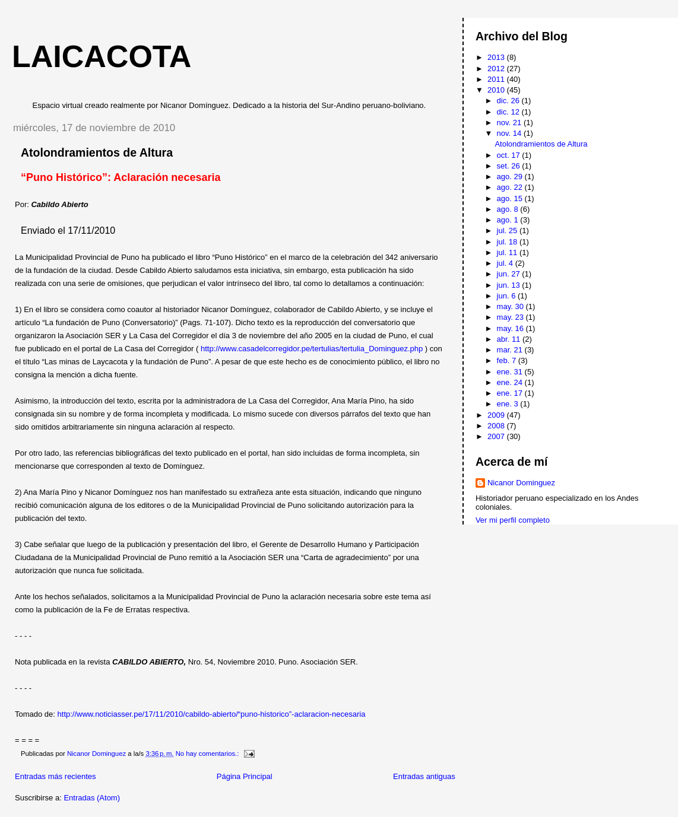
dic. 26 (509, 100)
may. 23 (511, 317)
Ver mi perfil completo (513, 520)
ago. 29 (511, 176)
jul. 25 (508, 230)
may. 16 (511, 328)
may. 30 (511, 306)
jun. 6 (507, 295)
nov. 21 (510, 122)
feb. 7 (507, 360)
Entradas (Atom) (92, 797)
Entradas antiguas (424, 776)
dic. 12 (509, 111)
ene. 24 (511, 382)
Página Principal (245, 776)
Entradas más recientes (55, 776)
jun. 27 (509, 273)
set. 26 (509, 165)
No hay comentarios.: (208, 753)
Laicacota (101, 56)
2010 (497, 89)
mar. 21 (511, 349)
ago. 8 (509, 209)
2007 (497, 436)
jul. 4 (506, 263)
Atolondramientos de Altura (97, 152)
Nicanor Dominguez (521, 482)
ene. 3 (509, 403)
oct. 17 (509, 155)
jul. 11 (508, 252)
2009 (497, 415)
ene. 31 (511, 371)
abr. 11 (509, 339)
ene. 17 (511, 393)
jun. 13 (509, 285)
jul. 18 (508, 241)
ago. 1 (509, 219)
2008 (497, 425)
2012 (497, 68)
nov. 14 (510, 133)
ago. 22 (511, 187)
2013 (497, 57)
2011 (497, 79)
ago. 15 (511, 198)
